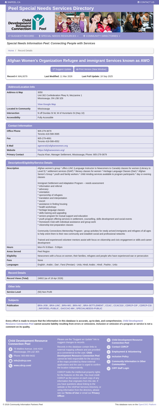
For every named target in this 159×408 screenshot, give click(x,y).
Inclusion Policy (120, 356)
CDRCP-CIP (131, 305)
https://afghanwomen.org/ (51, 150)
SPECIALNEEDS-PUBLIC (89, 308)
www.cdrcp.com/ (22, 365)
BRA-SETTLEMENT (93, 305)
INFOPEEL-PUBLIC (49, 308)
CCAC (108, 305)
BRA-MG (66, 305)
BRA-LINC (54, 305)
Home (11, 50)
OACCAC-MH (67, 308)
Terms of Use (72, 393)
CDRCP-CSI (145, 305)
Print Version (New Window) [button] (91, 69)
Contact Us (145, 2)
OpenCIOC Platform (147, 404)
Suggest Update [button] (62, 69)
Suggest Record (21, 36)
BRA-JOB (43, 305)
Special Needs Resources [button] (58, 36)
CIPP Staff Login (120, 368)
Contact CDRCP (120, 346)
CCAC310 (118, 305)
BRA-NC (77, 305)
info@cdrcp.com (22, 360)
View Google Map (47, 104)
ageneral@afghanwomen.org (53, 145)
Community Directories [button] (101, 36)
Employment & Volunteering (126, 351)
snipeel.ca (12, 2)
